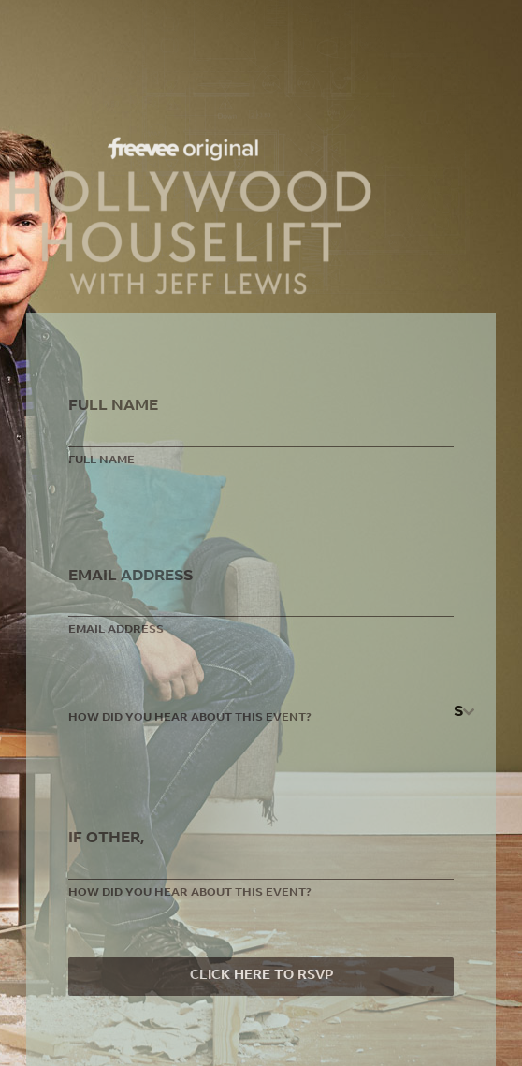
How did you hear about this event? (190, 717)
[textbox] (458, 712)
